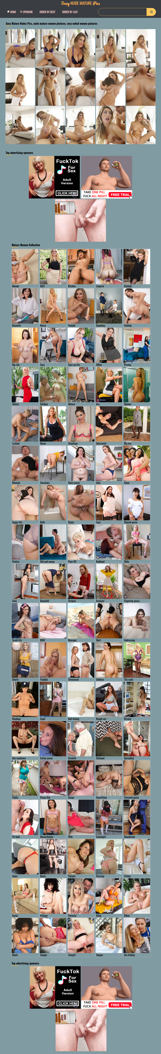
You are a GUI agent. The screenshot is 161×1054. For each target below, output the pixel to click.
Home (12, 12)
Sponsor (27, 12)
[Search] (127, 12)
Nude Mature (80, 3)
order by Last (70, 12)
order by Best (47, 12)
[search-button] (151, 12)
